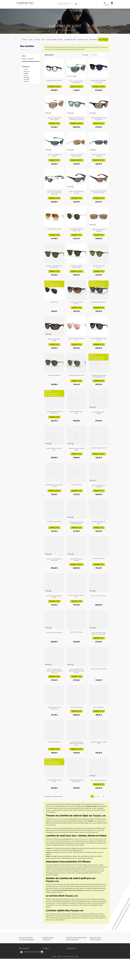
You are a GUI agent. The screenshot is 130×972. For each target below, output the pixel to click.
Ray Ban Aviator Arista (54, 229)
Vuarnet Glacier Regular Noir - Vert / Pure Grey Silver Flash (54, 192)
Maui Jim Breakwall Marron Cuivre (76, 155)
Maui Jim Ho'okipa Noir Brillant (99, 155)
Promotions (46, 951)
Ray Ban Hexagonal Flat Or (99, 448)
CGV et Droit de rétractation (26, 953)
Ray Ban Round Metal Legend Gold (76, 229)
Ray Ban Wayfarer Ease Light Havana (76, 780)
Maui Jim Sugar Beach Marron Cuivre (54, 118)
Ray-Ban (26, 80)
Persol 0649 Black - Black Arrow (99, 339)
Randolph (26, 77)
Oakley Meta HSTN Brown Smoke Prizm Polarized (76, 118)
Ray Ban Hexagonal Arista (76, 375)
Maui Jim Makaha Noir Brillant (54, 155)
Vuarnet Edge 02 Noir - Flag (76, 412)
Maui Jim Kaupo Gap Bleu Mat (76, 596)
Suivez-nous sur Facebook (21, 965)
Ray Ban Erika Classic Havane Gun (54, 708)
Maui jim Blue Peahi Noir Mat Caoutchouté (76, 522)
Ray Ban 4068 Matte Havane (54, 339)
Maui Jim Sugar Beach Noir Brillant (76, 81)
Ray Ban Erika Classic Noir (99, 669)
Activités (24, 56)
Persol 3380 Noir (98, 707)
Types (23, 61)
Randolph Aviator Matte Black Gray (54, 412)
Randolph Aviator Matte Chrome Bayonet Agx (98, 376)
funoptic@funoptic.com (80, 960)
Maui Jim (26, 72)
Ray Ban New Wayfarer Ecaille (99, 522)
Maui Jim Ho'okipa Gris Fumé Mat (99, 486)
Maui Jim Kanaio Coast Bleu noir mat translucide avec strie (54, 670)
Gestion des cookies (73, 970)
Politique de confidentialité (26, 959)
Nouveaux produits (47, 953)
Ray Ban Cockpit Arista (54, 521)
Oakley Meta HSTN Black (54, 80)
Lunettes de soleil (28, 64)
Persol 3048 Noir (76, 485)
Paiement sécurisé (24, 957)
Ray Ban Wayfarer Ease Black (54, 780)
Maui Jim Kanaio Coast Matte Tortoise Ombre (99, 633)
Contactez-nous (23, 961)
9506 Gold (54, 302)
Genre (23, 53)
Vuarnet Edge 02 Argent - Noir (54, 449)
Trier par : (86, 55)
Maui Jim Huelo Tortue (99, 596)
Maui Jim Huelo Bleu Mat (54, 632)
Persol (25, 74)
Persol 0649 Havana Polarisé (76, 559)
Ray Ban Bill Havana (76, 632)
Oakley (25, 66)
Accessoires (25, 58)
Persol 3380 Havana (54, 742)
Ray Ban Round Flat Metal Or (76, 339)
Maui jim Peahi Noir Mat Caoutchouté (98, 118)
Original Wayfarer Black (98, 302)
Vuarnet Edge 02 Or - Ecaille (98, 412)
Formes (24, 90)
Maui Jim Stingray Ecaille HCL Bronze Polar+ (98, 191)
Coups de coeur (27, 93)
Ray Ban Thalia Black (54, 375)
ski (96, 830)
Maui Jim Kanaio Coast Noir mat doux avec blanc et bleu (76, 670)
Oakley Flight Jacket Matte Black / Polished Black (76, 743)
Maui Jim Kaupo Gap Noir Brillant (54, 596)
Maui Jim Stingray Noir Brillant (76, 192)
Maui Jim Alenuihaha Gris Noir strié (54, 559)
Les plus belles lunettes (30, 85)
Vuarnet (25, 82)
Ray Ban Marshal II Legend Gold (99, 742)
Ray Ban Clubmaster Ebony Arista (76, 266)
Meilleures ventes (47, 955)
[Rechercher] (67, 3)
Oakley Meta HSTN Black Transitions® (98, 81)
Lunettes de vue (27, 88)
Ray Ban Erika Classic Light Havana (54, 485)
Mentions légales (23, 951)
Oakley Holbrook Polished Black (76, 449)
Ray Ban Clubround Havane (99, 266)
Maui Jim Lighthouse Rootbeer (98, 230)
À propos (21, 955)
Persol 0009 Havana (76, 707)
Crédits (65, 970)
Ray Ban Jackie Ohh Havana (76, 303)
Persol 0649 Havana (99, 558)
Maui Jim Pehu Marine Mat (99, 780)
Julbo (24, 69)
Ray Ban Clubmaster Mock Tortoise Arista (54, 266)
